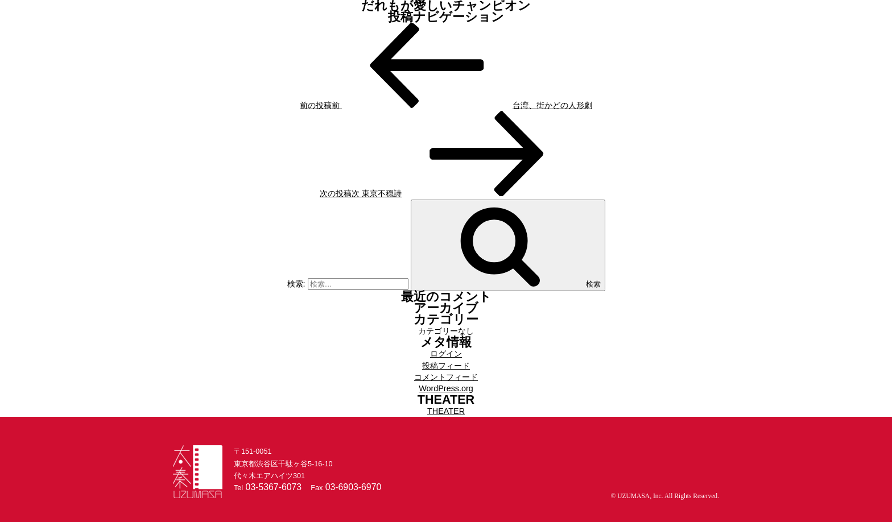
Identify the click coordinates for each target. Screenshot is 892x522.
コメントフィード (446, 377)
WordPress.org (446, 388)
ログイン (446, 353)
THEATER (446, 411)
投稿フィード (446, 365)
